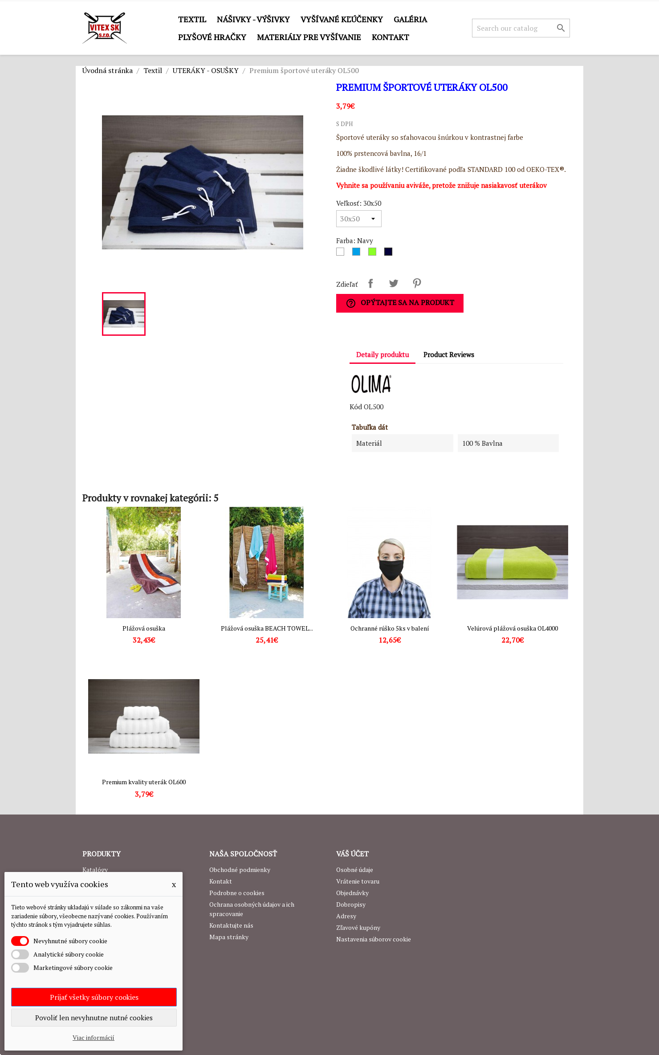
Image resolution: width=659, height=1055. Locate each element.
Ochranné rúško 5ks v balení (389, 628)
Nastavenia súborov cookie (373, 939)
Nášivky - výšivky (253, 19)
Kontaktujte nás (231, 925)
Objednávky (352, 892)
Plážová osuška (143, 628)
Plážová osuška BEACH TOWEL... (267, 628)
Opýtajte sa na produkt (400, 303)
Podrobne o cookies (236, 892)
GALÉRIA (410, 19)
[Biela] (342, 254)
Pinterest (417, 283)
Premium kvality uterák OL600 (144, 782)
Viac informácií (93, 1037)
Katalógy (95, 869)
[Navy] (390, 254)
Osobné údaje (354, 869)
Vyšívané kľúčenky (342, 19)
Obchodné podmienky (239, 869)
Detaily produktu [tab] (382, 354)
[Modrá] (358, 254)
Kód (356, 406)
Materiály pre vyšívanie (309, 37)
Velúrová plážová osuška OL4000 (512, 628)
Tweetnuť (394, 283)
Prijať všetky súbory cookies (94, 997)
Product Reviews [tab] (448, 354)
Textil (192, 19)
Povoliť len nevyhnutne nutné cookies (94, 1017)
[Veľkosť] (359, 218)
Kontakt (390, 37)
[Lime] (374, 254)
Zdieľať (370, 283)
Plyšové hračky (212, 37)
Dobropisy (351, 904)
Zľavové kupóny (358, 927)
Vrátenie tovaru (357, 881)
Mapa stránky (228, 937)
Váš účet (352, 854)
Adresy (346, 916)
